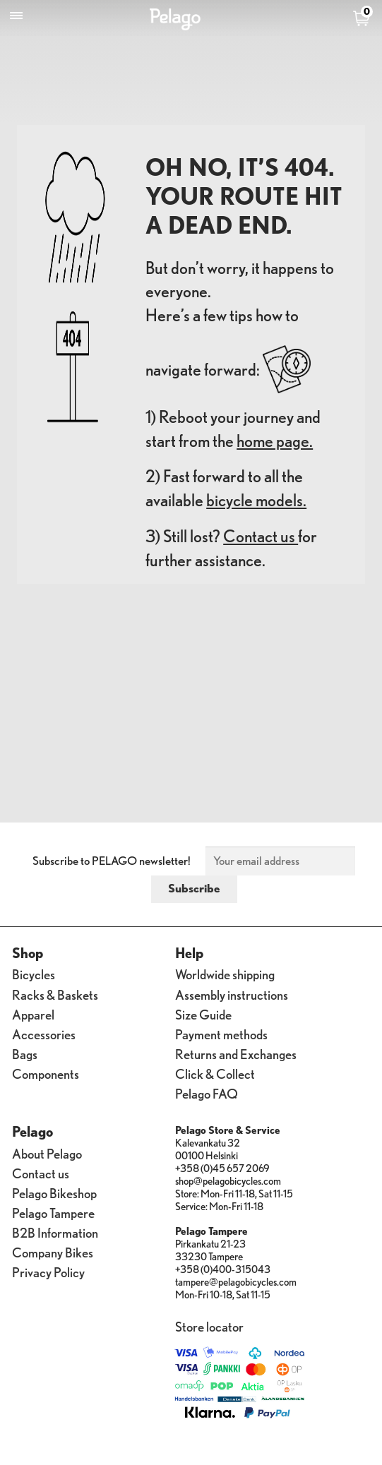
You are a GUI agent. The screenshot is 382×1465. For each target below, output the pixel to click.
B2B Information (55, 1232)
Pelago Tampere (53, 1212)
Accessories (44, 1034)
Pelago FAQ (206, 1093)
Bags (24, 1053)
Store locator (209, 1326)
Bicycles (33, 974)
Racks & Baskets (55, 994)
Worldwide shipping (225, 974)
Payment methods (221, 1034)
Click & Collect (215, 1073)
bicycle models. (256, 500)
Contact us (260, 536)
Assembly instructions (231, 994)
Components (45, 1073)
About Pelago (47, 1153)
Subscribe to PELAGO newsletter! (111, 861)
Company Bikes (52, 1252)
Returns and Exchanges (236, 1053)
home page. (275, 441)
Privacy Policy (48, 1271)
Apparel (33, 1014)
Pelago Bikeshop (54, 1192)
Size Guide (203, 1014)
